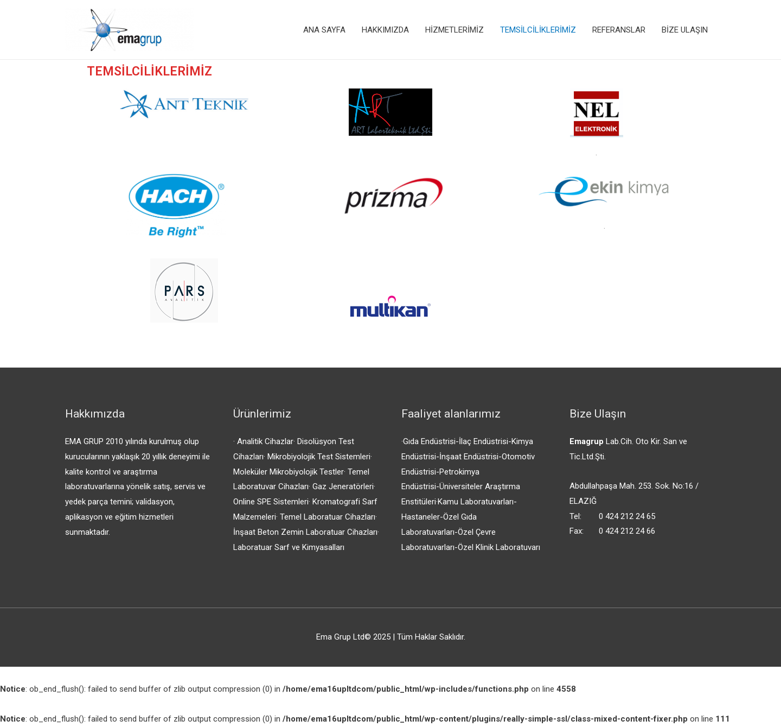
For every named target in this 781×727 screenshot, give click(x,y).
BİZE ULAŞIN (685, 30)
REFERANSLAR (618, 30)
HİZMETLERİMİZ (454, 30)
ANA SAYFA (324, 30)
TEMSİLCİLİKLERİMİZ (538, 30)
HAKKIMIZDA (385, 30)
